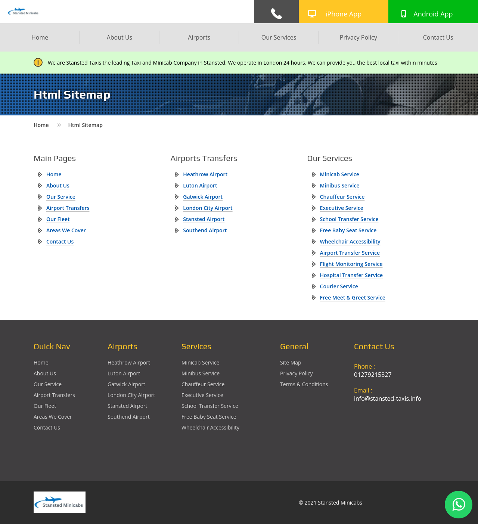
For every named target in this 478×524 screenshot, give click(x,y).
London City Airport (207, 207)
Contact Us (438, 37)
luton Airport (200, 185)
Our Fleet (58, 219)
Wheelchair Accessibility (350, 241)
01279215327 (373, 374)
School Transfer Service (349, 219)
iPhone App (343, 13)
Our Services (279, 37)
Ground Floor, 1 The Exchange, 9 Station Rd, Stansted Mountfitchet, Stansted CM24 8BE (399, 434)
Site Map (290, 362)
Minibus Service (340, 185)
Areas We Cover (66, 230)
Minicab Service (339, 174)
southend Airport (205, 230)
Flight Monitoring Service (351, 263)
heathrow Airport (205, 174)
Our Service (60, 196)
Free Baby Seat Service (348, 230)
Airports (199, 37)
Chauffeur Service (342, 196)
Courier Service (339, 286)
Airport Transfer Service (350, 252)
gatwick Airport (203, 196)
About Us (120, 37)
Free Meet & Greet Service (352, 297)
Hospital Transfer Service (351, 275)
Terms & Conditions (304, 384)
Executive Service (341, 207)
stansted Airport (203, 219)
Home (39, 37)
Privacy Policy (358, 37)
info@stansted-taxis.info (387, 398)
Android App (433, 13)
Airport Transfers (67, 207)
